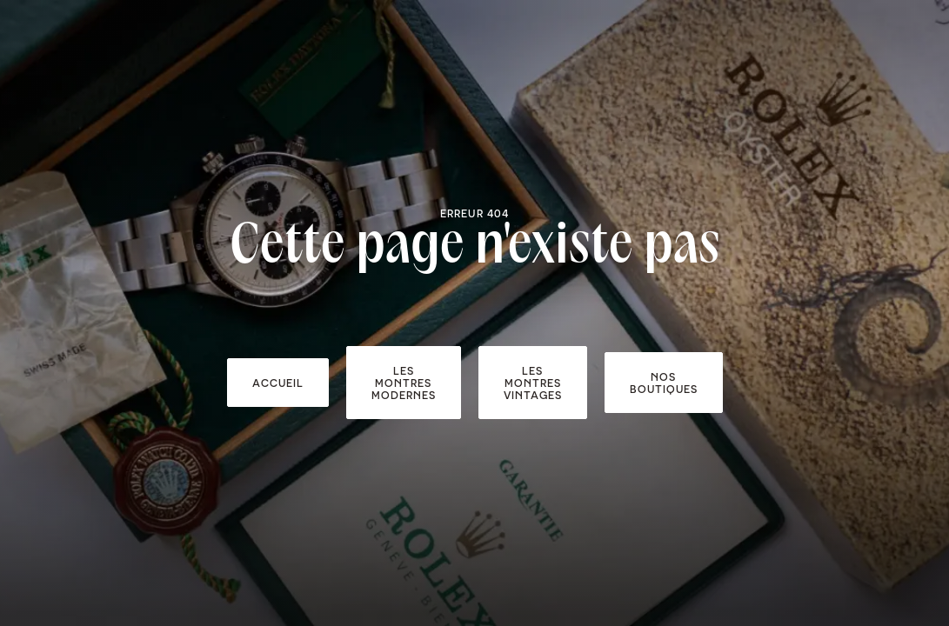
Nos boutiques (664, 382)
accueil (278, 382)
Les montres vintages (533, 382)
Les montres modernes (403, 382)
